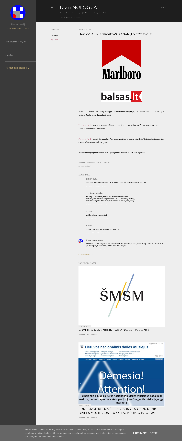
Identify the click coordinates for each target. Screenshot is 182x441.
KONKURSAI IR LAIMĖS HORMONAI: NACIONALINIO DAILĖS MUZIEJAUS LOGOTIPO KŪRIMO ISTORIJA (117, 411)
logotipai (54, 40)
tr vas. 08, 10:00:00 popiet (96, 249)
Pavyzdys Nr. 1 (84, 125)
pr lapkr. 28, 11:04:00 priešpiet (97, 186)
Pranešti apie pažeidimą (17, 68)
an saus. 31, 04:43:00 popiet (96, 233)
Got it (154, 433)
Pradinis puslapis (70, 17)
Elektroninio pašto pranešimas (98, 162)
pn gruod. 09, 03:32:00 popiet (97, 219)
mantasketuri (92, 193)
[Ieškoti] (163, 8)
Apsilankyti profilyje (18, 29)
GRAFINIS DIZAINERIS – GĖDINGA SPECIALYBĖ (113, 329)
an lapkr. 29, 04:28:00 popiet (97, 204)
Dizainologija (91, 240)
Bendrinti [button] (55, 30)
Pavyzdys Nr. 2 (84, 139)
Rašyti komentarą (86, 255)
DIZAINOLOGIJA (78, 7)
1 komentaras (92, 334)
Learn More (139, 433)
